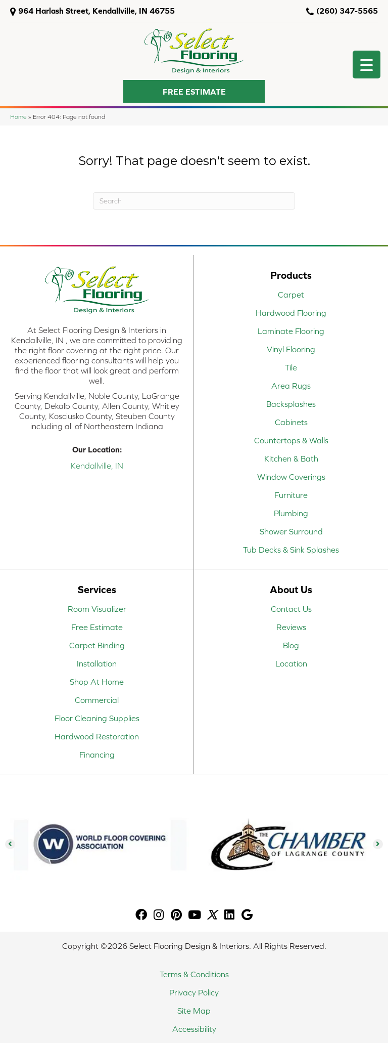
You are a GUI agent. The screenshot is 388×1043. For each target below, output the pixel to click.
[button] (194, 91)
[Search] (194, 201)
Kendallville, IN (97, 465)
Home (18, 116)
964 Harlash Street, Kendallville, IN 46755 (96, 10)
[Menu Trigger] (366, 64)
